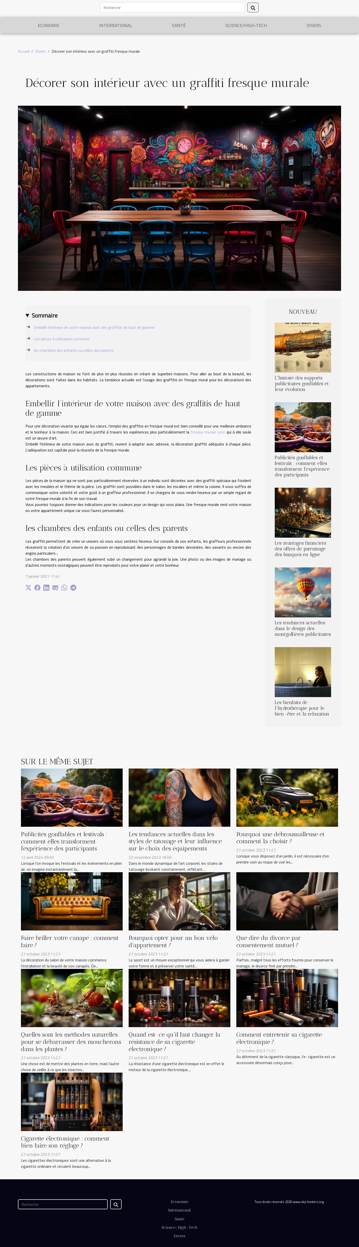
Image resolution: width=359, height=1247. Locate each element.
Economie (48, 25)
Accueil (23, 51)
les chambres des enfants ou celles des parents (74, 350)
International (115, 25)
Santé (179, 25)
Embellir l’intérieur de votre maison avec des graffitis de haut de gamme (94, 327)
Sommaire (45, 315)
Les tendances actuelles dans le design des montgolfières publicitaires (303, 628)
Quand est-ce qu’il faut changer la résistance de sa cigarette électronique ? (174, 1042)
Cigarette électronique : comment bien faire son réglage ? (65, 1142)
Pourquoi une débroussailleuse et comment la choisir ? (280, 838)
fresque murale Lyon (207, 432)
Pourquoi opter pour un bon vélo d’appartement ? (173, 941)
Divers (314, 25)
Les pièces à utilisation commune (62, 339)
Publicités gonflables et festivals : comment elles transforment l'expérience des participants (302, 466)
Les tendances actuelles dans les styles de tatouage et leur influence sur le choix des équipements (175, 841)
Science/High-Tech (246, 25)
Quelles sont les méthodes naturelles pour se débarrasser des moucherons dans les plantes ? (71, 1042)
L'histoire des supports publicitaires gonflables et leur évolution (302, 383)
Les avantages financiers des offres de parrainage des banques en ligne (300, 548)
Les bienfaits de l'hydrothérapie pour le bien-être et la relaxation (302, 708)
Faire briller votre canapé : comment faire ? (70, 941)
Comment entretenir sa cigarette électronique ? (279, 1038)
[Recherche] (172, 7)
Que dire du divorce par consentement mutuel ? (268, 941)
